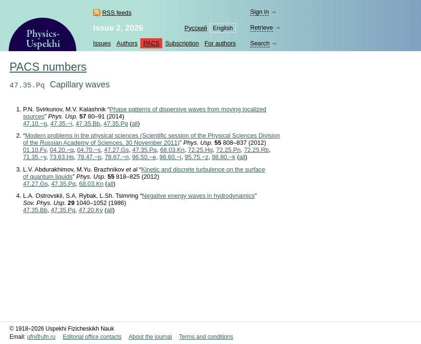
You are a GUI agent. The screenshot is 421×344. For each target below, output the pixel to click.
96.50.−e (144, 157)
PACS (151, 43)
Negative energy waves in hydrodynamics (198, 195)
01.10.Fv (34, 149)
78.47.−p (89, 157)
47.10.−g (35, 123)
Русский (196, 28)
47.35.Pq (116, 123)
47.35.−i (61, 123)
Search (260, 43)
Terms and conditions (206, 336)
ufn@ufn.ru (41, 336)
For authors (220, 43)
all (135, 123)
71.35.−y (34, 157)
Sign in (259, 11)
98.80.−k (223, 157)
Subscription (182, 43)
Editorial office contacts (92, 336)
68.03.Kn (172, 149)
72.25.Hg (200, 149)
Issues (102, 43)
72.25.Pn (228, 149)
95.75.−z (196, 157)
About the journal (150, 336)
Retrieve (261, 27)
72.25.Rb (256, 149)
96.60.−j (170, 157)
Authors (126, 43)
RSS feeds (116, 12)
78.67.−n (116, 157)
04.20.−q (62, 149)
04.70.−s (88, 149)
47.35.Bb (87, 123)
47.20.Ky (91, 210)
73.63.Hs (62, 157)
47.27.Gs (116, 149)
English (223, 28)
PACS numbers (48, 67)
